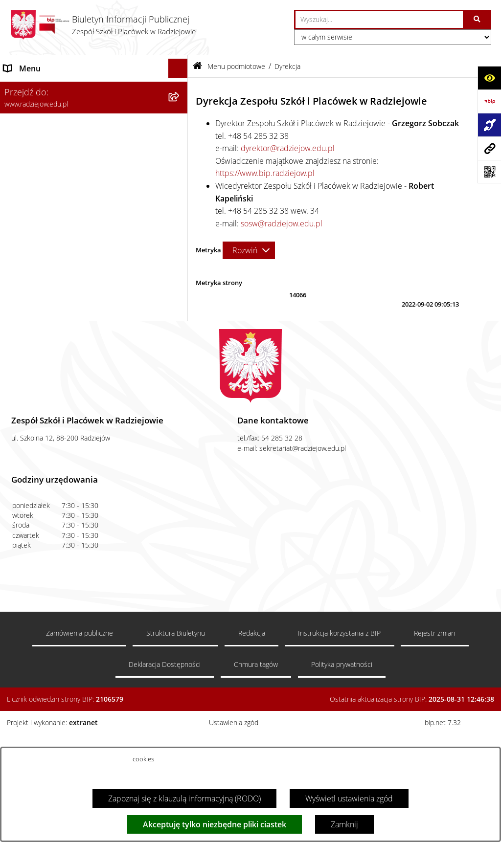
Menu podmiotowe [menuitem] (37, 88)
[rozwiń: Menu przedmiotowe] (180, 347)
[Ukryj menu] (178, 68)
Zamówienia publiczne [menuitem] (43, 366)
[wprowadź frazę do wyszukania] (379, 19)
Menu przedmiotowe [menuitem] (40, 346)
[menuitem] (94, 114)
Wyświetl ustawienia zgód (349, 798)
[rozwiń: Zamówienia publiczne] (180, 366)
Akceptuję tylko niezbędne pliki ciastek (214, 824)
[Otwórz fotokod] (489, 171)
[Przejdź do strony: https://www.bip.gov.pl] (489, 101)
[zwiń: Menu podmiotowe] (180, 88)
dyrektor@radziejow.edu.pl (288, 148)
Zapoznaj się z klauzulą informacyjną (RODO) (184, 798)
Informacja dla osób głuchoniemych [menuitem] (65, 405)
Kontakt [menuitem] (17, 385)
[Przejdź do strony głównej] (103, 25)
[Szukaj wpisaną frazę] (477, 19)
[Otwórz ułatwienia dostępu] (489, 77)
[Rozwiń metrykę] (249, 250)
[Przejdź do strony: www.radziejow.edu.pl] (489, 148)
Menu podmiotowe (236, 66)
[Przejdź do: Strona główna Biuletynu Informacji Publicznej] (197, 66)
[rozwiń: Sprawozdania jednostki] (180, 191)
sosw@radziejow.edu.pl (281, 223)
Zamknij (344, 824)
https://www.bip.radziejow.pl (265, 173)
